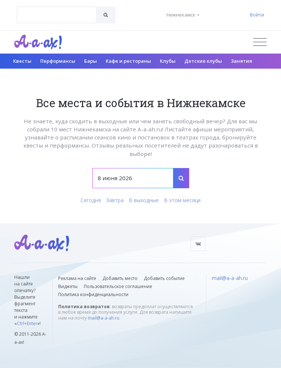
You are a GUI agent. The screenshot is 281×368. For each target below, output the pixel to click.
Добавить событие (164, 278)
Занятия (241, 61)
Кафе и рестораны (128, 61)
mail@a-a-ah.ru (103, 318)
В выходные (144, 200)
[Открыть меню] (260, 42)
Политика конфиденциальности (93, 294)
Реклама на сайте (77, 278)
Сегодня (90, 200)
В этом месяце (182, 200)
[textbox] (56, 9)
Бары (90, 61)
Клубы (168, 61)
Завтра (115, 200)
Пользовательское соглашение (118, 286)
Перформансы (57, 61)
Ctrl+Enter (27, 323)
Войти (257, 14)
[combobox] (56, 15)
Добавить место (120, 278)
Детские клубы (203, 61)
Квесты (22, 61)
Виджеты (68, 286)
